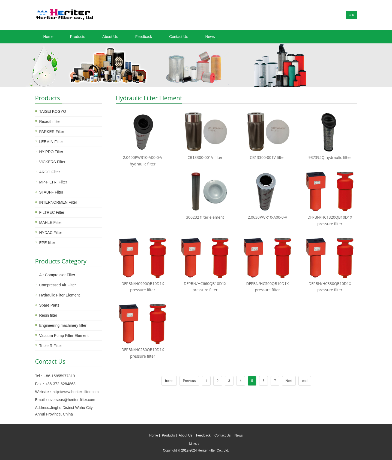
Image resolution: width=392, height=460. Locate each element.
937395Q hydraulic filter (330, 157)
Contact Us (178, 36)
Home (48, 36)
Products (77, 36)
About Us (110, 36)
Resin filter (48, 315)
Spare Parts (49, 305)
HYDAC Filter (50, 232)
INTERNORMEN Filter (58, 202)
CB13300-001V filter (205, 157)
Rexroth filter (50, 121)
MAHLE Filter (50, 222)
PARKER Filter (51, 131)
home (169, 381)
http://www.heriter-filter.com (76, 392)
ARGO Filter (49, 172)
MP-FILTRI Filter (53, 182)
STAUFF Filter (51, 192)
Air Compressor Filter (57, 275)
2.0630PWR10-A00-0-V (267, 217)
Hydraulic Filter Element (59, 295)
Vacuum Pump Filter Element (64, 335)
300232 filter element (205, 217)
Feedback (143, 36)
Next (289, 381)
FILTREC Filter (51, 212)
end (304, 381)
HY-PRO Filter (51, 152)
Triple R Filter (50, 345)
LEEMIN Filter (51, 142)
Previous (189, 381)
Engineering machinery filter (63, 325)
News (210, 36)
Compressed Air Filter (57, 285)
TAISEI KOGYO (52, 111)
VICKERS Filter (52, 162)
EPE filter (47, 243)
